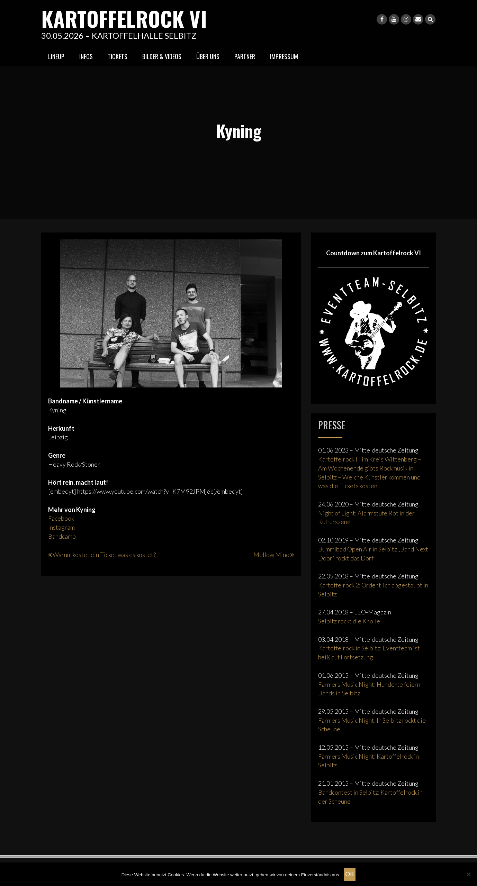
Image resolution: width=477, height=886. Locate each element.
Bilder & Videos (161, 56)
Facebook (61, 518)
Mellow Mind (271, 554)
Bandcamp (62, 536)
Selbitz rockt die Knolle (349, 621)
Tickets (117, 56)
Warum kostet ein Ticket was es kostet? (104, 554)
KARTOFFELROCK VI (124, 18)
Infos (86, 56)
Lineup (56, 56)
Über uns (207, 56)
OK (349, 874)
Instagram (61, 527)
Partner (244, 56)
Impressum (284, 56)
